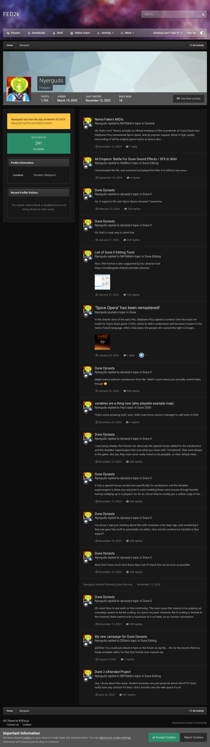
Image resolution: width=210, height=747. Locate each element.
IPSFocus (24, 720)
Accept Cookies (162, 737)
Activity (106, 32)
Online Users (82, 32)
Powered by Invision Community (189, 722)
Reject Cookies (193, 737)
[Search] (160, 14)
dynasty (125, 194)
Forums (15, 32)
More (128, 32)
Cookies (27, 724)
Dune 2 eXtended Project (113, 672)
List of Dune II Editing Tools (115, 252)
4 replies (133, 177)
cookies (27, 737)
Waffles (125, 163)
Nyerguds (101, 123)
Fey (122, 407)
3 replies (132, 422)
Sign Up (191, 32)
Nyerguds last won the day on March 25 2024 (38, 119)
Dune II (147, 194)
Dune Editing (150, 163)
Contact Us (13, 724)
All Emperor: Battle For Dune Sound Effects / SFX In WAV (136, 159)
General (150, 123)
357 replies (127, 694)
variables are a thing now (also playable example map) (134, 403)
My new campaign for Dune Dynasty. (121, 637)
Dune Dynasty (105, 190)
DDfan (124, 640)
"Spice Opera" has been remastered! (127, 307)
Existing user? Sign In (167, 33)
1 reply (131, 146)
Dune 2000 (144, 407)
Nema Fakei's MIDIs (109, 119)
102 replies (131, 294)
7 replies (127, 659)
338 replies (132, 208)
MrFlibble (126, 123)
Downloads (38, 32)
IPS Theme (9, 720)
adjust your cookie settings (115, 737)
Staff (59, 32)
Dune (132, 312)
